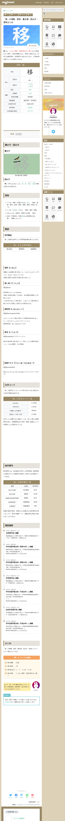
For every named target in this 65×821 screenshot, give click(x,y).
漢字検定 (47, 45)
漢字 (45, 69)
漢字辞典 (46, 2)
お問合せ (8, 705)
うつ (29, 84)
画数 (53, 27)
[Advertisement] (21, 121)
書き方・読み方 (48, 145)
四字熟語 (47, 65)
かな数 (47, 36)
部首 (59, 27)
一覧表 (46, 62)
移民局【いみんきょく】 (52, 168)
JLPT (53, 45)
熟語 (45, 157)
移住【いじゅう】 (50, 171)
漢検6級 (24, 14)
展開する (18, 134)
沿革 (52, 2)
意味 (45, 154)
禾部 (31, 14)
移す (34, 184)
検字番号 (46, 182)
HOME (32, 814)
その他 (46, 59)
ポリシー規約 (32, 817)
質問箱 (46, 72)
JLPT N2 (15, 14)
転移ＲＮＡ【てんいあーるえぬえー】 (53, 175)
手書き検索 (38, 2)
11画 (7, 14)
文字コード (47, 179)
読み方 (47, 151)
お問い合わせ (59, 2)
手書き (47, 27)
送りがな (59, 36)
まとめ (46, 188)
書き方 (47, 148)
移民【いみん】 (49, 162)
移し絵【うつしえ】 (51, 165)
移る (29, 184)
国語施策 (46, 185)
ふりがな (53, 36)
